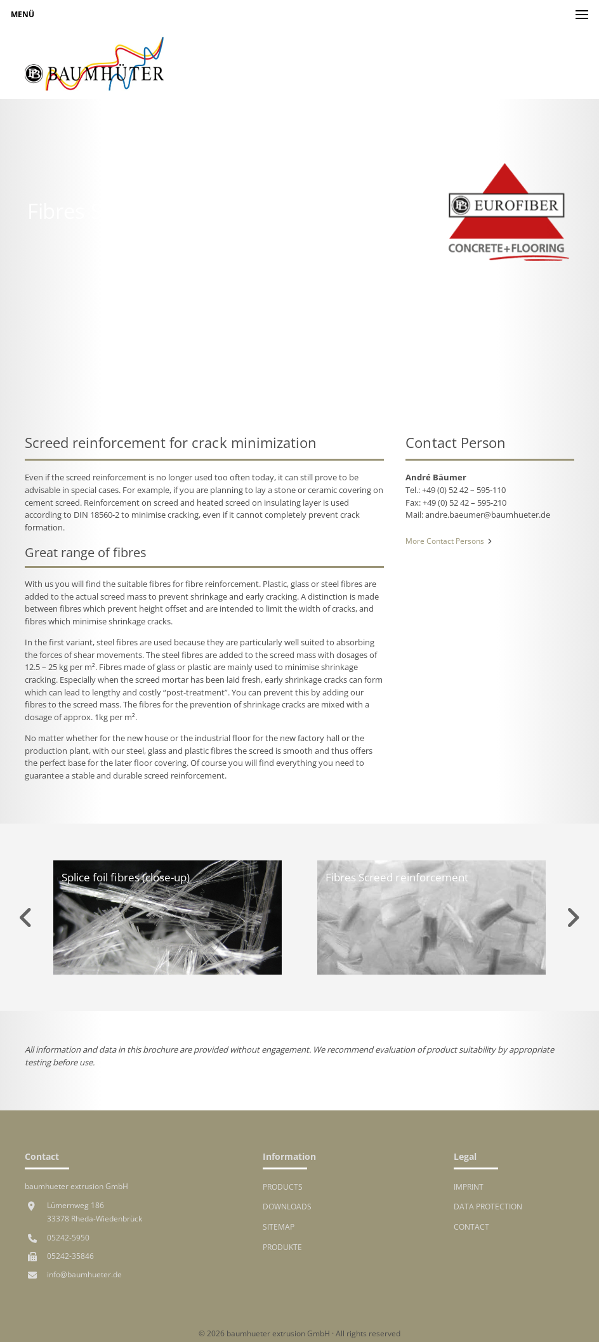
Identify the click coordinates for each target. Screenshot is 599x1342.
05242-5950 (68, 1237)
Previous (26, 917)
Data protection (488, 1206)
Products (283, 1186)
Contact (471, 1226)
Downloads (287, 1206)
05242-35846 (70, 1256)
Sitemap (278, 1226)
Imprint (469, 1186)
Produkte (282, 1247)
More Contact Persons (448, 541)
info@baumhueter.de (84, 1274)
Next (573, 917)
